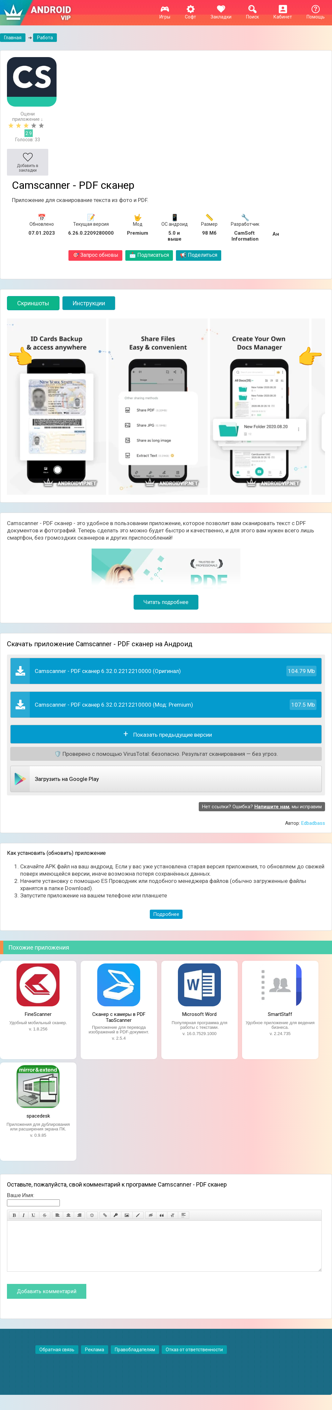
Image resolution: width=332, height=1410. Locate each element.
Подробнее (166, 914)
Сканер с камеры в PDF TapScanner (118, 1016)
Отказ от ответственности (194, 1359)
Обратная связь (56, 1359)
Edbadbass (313, 823)
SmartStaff (280, 1014)
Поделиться (198, 255)
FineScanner (38, 1014)
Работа (45, 37)
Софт (190, 14)
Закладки (221, 14)
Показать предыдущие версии (172, 734)
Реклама (94, 1359)
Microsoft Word (199, 1014)
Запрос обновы (95, 255)
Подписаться (149, 255)
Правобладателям (135, 1359)
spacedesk (38, 1116)
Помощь (316, 14)
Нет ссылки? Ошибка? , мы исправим (262, 807)
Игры (164, 14)
